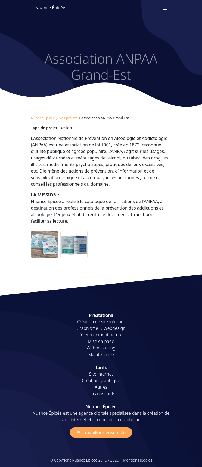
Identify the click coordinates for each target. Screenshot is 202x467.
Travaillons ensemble (101, 432)
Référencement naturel (101, 335)
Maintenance (101, 354)
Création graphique (101, 380)
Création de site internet (101, 322)
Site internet (101, 374)
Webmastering (100, 348)
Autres (101, 387)
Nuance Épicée (50, 8)
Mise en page (101, 341)
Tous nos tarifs (101, 394)
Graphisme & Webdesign (101, 328)
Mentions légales (137, 460)
